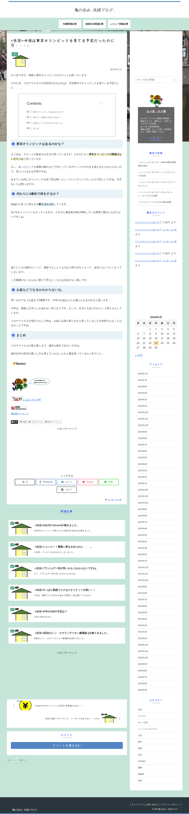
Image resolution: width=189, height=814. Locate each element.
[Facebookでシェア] (39, 482)
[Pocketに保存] (76, 482)
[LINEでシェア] (95, 482)
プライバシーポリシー (170, 804)
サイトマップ (137, 804)
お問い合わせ (151, 804)
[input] (156, 80)
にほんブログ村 (26, 399)
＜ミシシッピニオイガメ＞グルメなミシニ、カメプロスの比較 (155, 194)
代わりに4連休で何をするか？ (47, 117)
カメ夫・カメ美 (156, 111)
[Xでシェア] (20, 482)
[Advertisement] (67, 242)
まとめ (36, 128)
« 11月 (139, 355)
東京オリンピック (53, 422)
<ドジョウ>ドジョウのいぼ (147, 222)
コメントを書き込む (66, 737)
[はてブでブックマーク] (57, 482)
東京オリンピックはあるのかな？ (48, 112)
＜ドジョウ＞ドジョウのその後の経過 (154, 202)
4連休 (23, 422)
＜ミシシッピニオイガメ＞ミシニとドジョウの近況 (156, 174)
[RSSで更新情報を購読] (160, 139)
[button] (114, 482)
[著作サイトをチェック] (152, 139)
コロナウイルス (36, 422)
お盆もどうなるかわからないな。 (48, 123)
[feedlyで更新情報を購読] (156, 139)
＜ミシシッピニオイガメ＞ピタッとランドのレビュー (156, 184)
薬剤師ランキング (20, 413)
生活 (14, 422)
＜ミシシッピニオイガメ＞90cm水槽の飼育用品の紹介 (157, 164)
